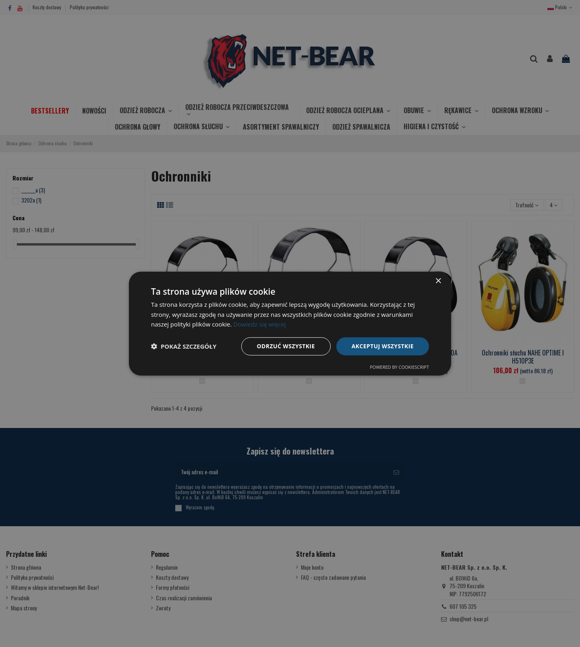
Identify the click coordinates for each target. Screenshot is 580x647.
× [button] (438, 281)
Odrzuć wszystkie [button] (286, 346)
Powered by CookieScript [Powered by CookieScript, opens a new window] (399, 367)
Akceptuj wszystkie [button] (383, 346)
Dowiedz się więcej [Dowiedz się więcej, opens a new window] (259, 324)
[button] (183, 346)
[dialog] (290, 323)
